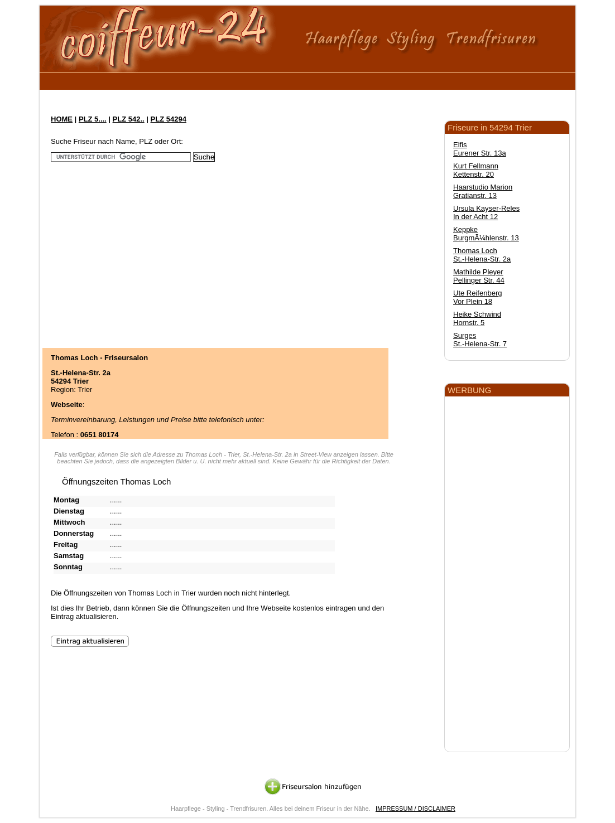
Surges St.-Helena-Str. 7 (480, 339)
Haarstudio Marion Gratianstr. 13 (482, 191)
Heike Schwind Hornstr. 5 (477, 318)
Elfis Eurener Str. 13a (479, 149)
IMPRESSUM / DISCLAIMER (415, 808)
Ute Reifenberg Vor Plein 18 (477, 297)
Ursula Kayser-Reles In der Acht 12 (486, 212)
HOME (62, 119)
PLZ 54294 (168, 119)
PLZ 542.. (129, 119)
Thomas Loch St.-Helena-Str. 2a (482, 254)
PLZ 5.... (93, 119)
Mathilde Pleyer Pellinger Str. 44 (479, 276)
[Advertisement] (251, 79)
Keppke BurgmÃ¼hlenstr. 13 (486, 233)
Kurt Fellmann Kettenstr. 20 (475, 170)
